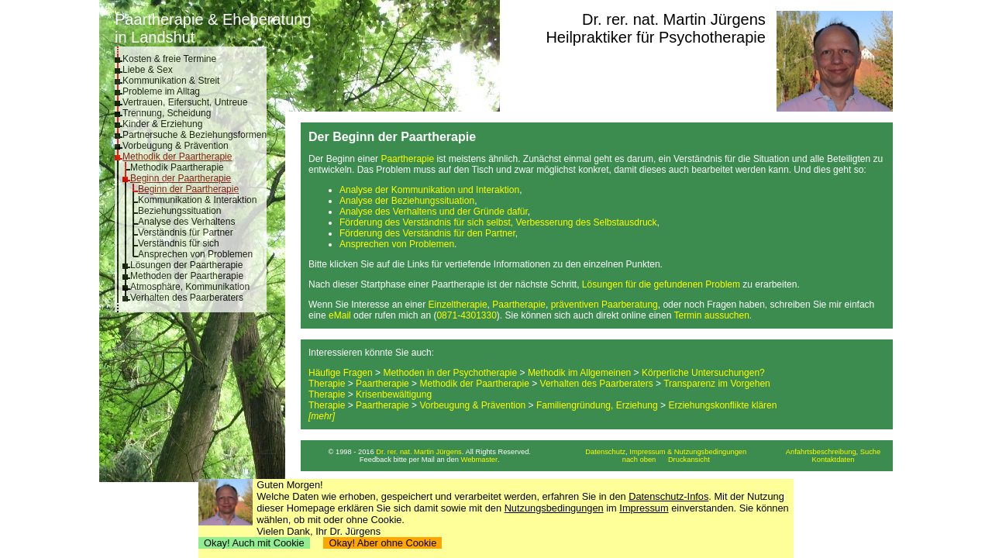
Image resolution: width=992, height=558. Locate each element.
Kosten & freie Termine (169, 58)
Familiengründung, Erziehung (597, 405)
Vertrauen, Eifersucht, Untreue (184, 102)
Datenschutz (605, 452)
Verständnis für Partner (185, 232)
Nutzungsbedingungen (554, 508)
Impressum (643, 508)
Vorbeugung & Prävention (175, 145)
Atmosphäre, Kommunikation (190, 286)
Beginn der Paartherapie (180, 178)
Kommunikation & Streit (170, 80)
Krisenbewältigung (394, 394)
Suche (870, 452)
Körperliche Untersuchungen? (703, 372)
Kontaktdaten (833, 459)
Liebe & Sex (147, 69)
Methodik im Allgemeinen (579, 372)
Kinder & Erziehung (162, 124)
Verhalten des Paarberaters (186, 297)
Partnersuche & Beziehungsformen (194, 134)
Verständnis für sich (178, 243)
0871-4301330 (466, 315)
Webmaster (479, 459)
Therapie (326, 383)
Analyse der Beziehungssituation (406, 200)
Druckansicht (689, 459)
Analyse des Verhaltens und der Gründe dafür (433, 211)
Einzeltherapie (458, 304)
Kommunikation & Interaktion (197, 200)
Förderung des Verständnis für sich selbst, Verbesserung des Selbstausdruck (498, 222)
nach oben (639, 459)
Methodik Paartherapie (177, 167)
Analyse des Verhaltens (186, 221)
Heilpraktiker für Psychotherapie (655, 37)
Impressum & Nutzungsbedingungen (687, 452)
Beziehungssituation (179, 210)
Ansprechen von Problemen (195, 254)
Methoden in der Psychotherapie (450, 372)
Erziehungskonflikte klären (722, 405)
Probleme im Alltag (161, 91)
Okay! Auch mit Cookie (254, 543)
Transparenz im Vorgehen (716, 383)
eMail (340, 315)
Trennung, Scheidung (166, 113)
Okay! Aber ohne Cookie (382, 543)
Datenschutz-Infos (668, 496)
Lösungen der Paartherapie (186, 265)
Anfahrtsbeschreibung (821, 452)
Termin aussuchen (711, 315)
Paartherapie (407, 158)
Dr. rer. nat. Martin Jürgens (674, 19)
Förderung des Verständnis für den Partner (427, 233)
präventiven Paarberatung (604, 304)
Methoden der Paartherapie (186, 275)
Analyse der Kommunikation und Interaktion (429, 189)
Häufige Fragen (340, 372)
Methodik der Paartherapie (177, 156)
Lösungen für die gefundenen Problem (661, 284)
